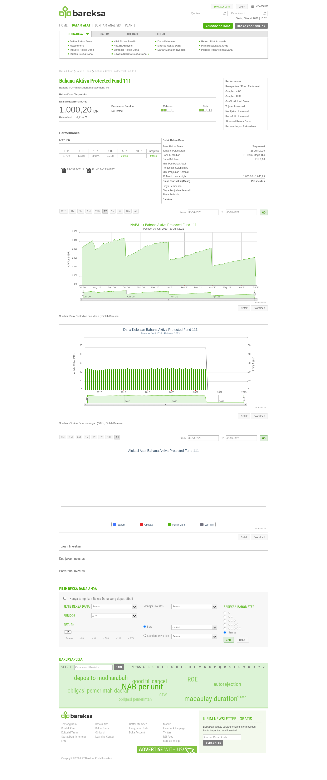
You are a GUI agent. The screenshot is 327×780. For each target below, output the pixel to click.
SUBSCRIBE (213, 742)
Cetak (244, 308)
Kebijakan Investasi (237, 111)
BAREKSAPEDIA (71, 659)
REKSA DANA (75, 34)
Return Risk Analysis (213, 41)
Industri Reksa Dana (82, 49)
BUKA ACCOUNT (222, 6)
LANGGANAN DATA (218, 25)
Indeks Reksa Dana (81, 54)
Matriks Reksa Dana (169, 45)
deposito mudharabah (101, 678)
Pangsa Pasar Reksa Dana (217, 49)
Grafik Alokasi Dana (237, 101)
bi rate (241, 697)
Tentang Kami (69, 724)
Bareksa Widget (172, 740)
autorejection (227, 684)
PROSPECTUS (72, 169)
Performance (233, 81)
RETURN (68, 625)
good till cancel (149, 681)
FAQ (63, 740)
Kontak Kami (68, 728)
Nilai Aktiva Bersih (125, 41)
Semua (232, 632)
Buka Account (137, 732)
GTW (163, 695)
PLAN (128, 25)
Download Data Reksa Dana (130, 54)
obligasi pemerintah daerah (99, 691)
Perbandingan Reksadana (240, 126)
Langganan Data (138, 728)
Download (259, 308)
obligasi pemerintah (135, 699)
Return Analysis (123, 45)
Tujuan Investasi (235, 106)
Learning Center (104, 736)
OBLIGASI (132, 34)
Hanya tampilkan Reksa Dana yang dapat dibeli (101, 599)
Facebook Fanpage (174, 728)
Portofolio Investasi (237, 116)
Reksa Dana (84, 71)
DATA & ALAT (81, 25)
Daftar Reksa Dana (81, 41)
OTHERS (160, 34)
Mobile (167, 724)
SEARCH (66, 667)
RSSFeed (168, 736)
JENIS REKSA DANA (76, 606)
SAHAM (105, 34)
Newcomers (77, 45)
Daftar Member (138, 724)
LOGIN (242, 6)
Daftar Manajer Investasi (171, 49)
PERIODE (69, 616)
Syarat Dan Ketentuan (74, 736)
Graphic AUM (233, 96)
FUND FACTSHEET (100, 169)
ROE (192, 679)
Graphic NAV (233, 91)
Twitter (167, 732)
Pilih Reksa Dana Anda (214, 45)
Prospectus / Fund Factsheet (242, 86)
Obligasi (99, 732)
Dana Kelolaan (166, 41)
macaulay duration (211, 698)
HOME (63, 25)
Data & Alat (66, 71)
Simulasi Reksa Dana (126, 49)
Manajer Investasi (153, 606)
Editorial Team (69, 732)
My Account (259, 6)
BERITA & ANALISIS (108, 25)
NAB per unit (142, 687)
